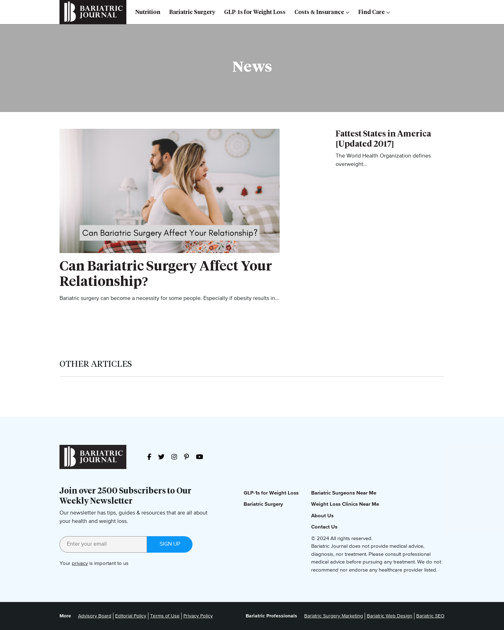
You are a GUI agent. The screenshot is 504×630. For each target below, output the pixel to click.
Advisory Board (94, 616)
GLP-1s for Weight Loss (255, 12)
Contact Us (324, 527)
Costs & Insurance (321, 12)
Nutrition (147, 12)
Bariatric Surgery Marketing (333, 616)
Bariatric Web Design (389, 616)
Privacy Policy (198, 616)
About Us (322, 515)
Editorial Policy (130, 616)
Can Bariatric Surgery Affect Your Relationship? (165, 273)
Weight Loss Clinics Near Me (345, 504)
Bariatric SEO (430, 616)
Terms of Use (165, 616)
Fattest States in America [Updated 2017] (383, 139)
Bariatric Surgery (192, 12)
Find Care (374, 12)
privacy (80, 563)
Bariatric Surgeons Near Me (343, 493)
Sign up (170, 544)
